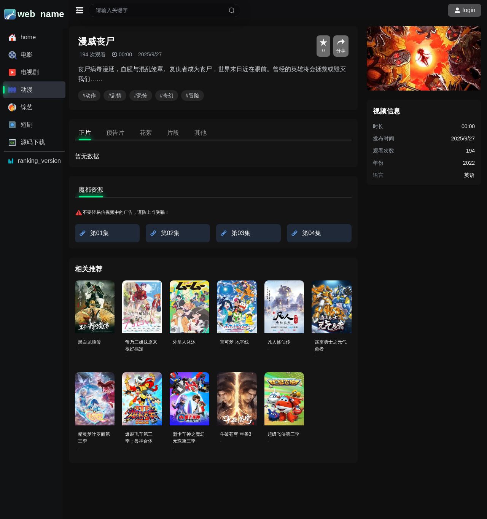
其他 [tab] (206, 132)
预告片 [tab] (121, 132)
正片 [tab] (90, 132)
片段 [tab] (179, 132)
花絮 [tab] (151, 132)
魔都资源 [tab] (96, 189)
